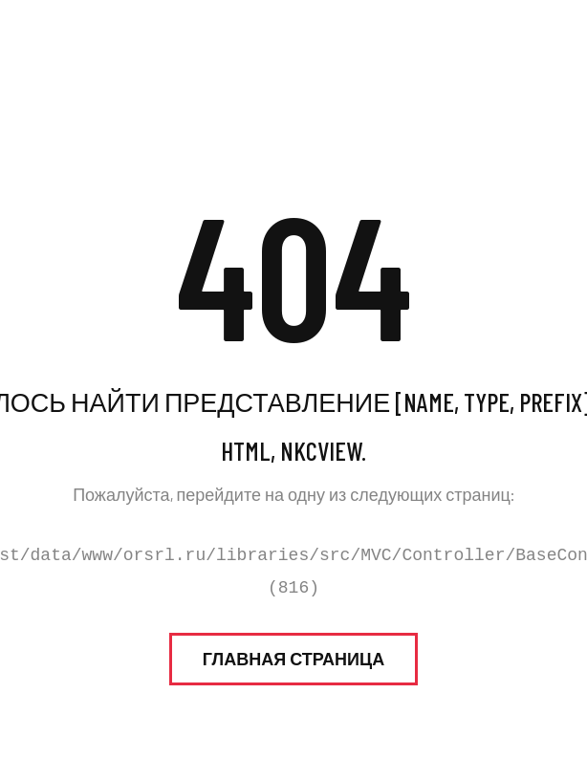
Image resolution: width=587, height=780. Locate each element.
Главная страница (293, 658)
